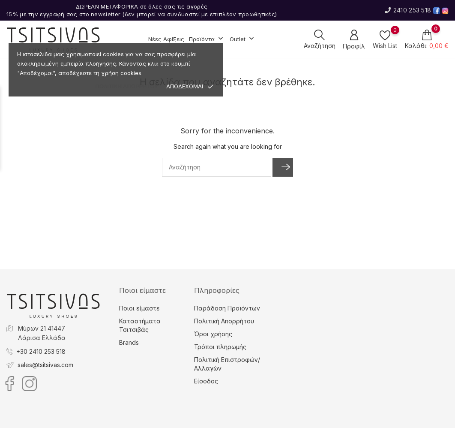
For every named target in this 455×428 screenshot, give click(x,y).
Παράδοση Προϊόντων (227, 308)
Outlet (243, 39)
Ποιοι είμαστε (139, 308)
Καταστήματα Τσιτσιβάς (140, 325)
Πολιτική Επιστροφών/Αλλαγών (227, 364)
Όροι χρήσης (213, 334)
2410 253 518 (408, 10)
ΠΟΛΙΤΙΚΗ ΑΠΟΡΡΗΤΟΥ (126, 86)
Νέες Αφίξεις (166, 39)
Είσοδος (206, 381)
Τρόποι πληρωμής (220, 346)
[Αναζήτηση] (216, 167)
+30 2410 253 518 (41, 351)
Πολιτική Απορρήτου (224, 321)
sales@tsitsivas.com (45, 364)
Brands (129, 342)
